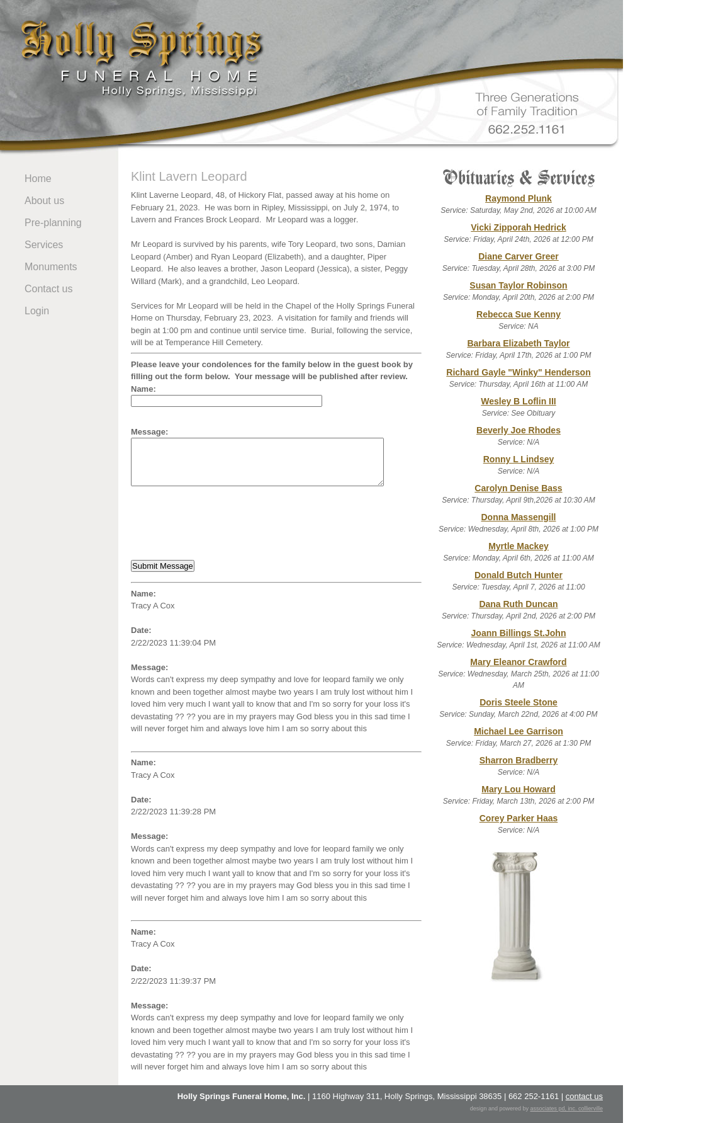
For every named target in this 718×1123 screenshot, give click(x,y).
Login (37, 310)
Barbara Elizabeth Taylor (518, 343)
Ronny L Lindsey (518, 459)
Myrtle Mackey (518, 546)
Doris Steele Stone (519, 702)
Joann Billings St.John (518, 633)
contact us (584, 1096)
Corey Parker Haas (519, 818)
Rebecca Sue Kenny (518, 314)
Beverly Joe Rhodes (518, 430)
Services (44, 244)
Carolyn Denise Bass (518, 488)
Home (38, 178)
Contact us (48, 288)
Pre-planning (53, 222)
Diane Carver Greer (518, 256)
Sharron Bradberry (519, 760)
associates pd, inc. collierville (566, 1108)
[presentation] (226, 523)
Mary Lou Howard (518, 789)
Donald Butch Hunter (518, 575)
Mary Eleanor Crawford (518, 662)
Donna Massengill (518, 517)
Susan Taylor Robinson (518, 285)
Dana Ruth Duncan (518, 604)
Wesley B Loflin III (518, 401)
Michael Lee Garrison (518, 731)
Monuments (51, 266)
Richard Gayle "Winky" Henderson (518, 372)
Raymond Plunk (518, 198)
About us (44, 200)
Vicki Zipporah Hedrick (518, 227)
